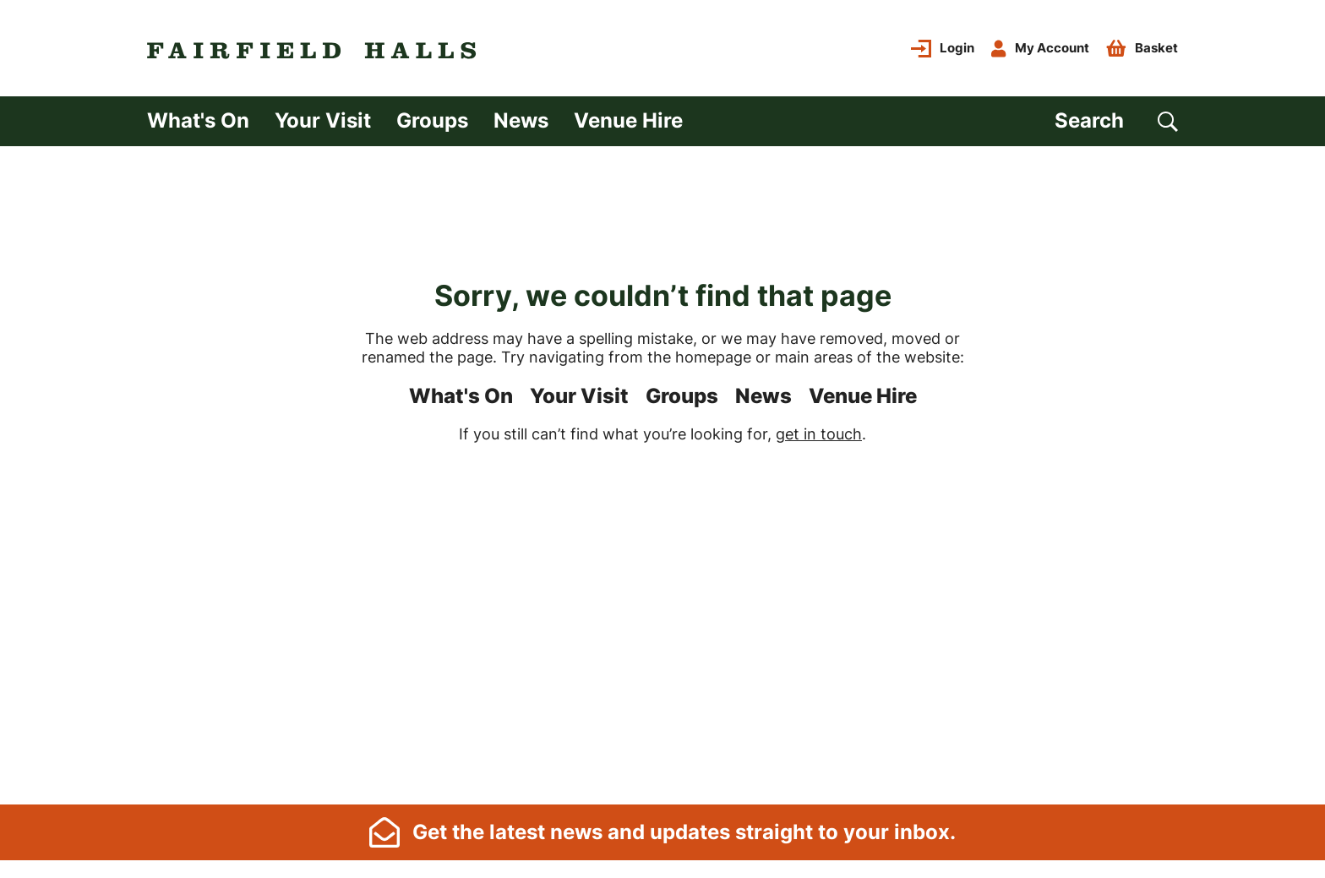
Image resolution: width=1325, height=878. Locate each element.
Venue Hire (628, 120)
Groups (432, 120)
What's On (198, 120)
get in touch (819, 434)
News (520, 120)
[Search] (1116, 121)
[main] (662, 473)
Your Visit (323, 120)
